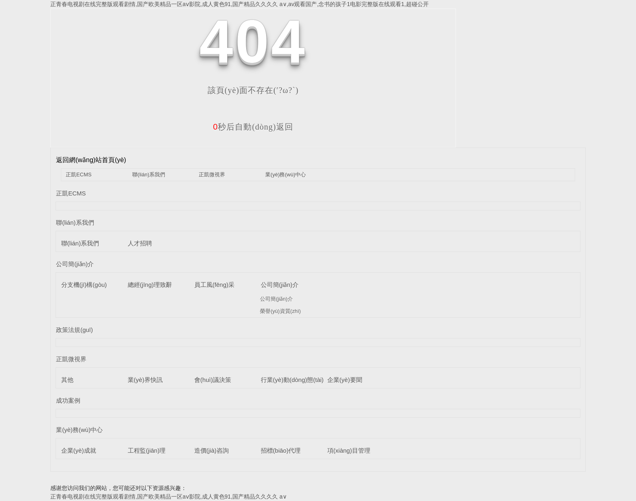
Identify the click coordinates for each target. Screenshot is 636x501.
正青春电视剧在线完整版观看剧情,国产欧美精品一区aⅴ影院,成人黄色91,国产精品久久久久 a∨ (168, 496)
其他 (67, 379)
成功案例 (68, 400)
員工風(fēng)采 (214, 284)
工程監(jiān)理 (146, 450)
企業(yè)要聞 (344, 379)
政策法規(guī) (74, 329)
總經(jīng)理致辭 (150, 284)
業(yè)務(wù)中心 (285, 174)
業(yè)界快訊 (145, 379)
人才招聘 (140, 243)
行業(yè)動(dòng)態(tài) (292, 379)
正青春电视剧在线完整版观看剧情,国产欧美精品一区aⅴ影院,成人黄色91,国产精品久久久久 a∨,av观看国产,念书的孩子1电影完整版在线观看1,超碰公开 (239, 4)
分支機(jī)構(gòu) (84, 284)
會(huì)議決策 (212, 379)
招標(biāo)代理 (281, 450)
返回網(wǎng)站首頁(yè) (91, 159)
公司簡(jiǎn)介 (75, 263)
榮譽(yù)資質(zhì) (280, 311)
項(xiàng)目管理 (348, 450)
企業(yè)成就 (78, 450)
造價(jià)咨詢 (211, 450)
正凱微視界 (212, 174)
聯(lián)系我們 (148, 174)
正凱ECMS (79, 174)
